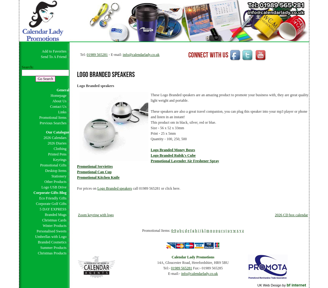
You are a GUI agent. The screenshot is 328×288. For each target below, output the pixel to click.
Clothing (59, 149)
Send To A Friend (54, 57)
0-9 (173, 230)
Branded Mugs (55, 215)
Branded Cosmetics (52, 242)
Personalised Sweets (52, 231)
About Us (59, 101)
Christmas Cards (54, 220)
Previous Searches (53, 123)
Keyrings (59, 160)
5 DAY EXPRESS (53, 209)
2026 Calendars (54, 138)
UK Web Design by (281, 285)
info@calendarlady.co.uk (141, 55)
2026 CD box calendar (291, 215)
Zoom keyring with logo (96, 215)
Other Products (55, 182)
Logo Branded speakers (114, 188)
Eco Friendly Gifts (52, 198)
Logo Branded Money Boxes (173, 150)
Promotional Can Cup (94, 172)
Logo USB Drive (53, 187)
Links (62, 112)
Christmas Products (52, 253)
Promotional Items (52, 117)
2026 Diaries (57, 143)
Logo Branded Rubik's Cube (173, 155)
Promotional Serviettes (95, 166)
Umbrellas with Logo (51, 237)
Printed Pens (57, 154)
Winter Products (55, 226)
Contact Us (58, 106)
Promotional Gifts (53, 165)
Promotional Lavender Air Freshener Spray (185, 161)
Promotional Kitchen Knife (98, 177)
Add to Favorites (54, 51)
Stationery (58, 176)
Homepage (58, 95)
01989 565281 (97, 55)
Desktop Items (56, 171)
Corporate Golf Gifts (51, 204)
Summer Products (53, 248)
